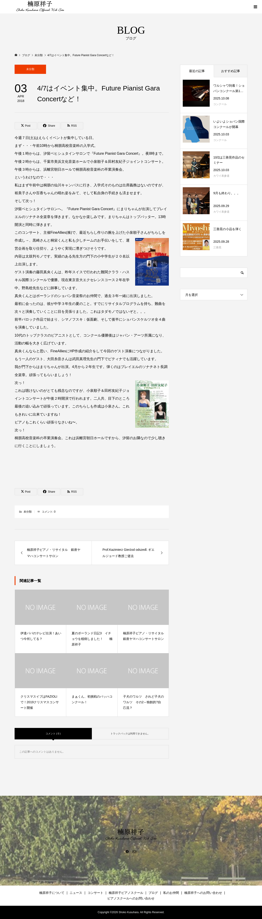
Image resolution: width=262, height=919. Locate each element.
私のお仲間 (171, 893)
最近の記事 (197, 71)
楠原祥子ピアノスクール (126, 893)
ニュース (76, 893)
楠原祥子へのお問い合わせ (203, 893)
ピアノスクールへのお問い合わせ (130, 898)
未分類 (30, 69)
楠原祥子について (51, 893)
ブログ (153, 893)
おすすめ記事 (230, 71)
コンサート (95, 893)
